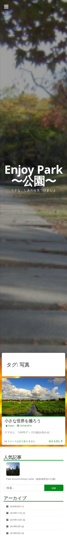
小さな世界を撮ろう (22, 421)
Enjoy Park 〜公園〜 (33, 175)
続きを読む (54, 441)
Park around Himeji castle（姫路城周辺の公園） (31, 479)
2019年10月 (16, 519)
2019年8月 (15, 533)
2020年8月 (15, 506)
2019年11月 (16, 513)
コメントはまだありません (21, 441)
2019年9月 (15, 526)
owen (11, 425)
